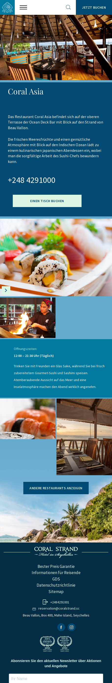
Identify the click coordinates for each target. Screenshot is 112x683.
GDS (56, 579)
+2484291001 (59, 602)
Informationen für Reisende (56, 572)
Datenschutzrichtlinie (56, 585)
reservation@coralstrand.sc (59, 608)
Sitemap (56, 591)
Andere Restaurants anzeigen (55, 488)
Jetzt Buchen (94, 7)
